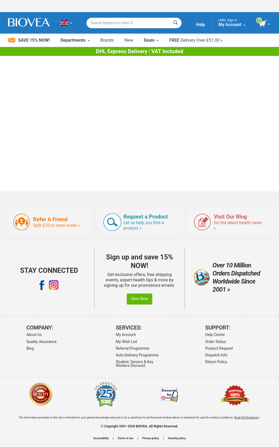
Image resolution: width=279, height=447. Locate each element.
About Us (34, 334)
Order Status (215, 341)
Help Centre (215, 334)
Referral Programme (132, 348)
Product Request (219, 348)
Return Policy (216, 362)
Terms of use (125, 438)
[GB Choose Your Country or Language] (66, 22)
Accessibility (100, 438)
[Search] (175, 23)
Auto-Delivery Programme (137, 355)
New (129, 40)
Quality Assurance (41, 341)
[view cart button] (265, 23)
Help (200, 24)
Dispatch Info (216, 355)
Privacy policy (150, 438)
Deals (151, 40)
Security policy (177, 438)
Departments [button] (74, 40)
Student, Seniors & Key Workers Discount (134, 364)
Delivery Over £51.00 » (195, 40)
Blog (30, 348)
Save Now (139, 298)
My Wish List (126, 341)
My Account (126, 334)
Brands (107, 40)
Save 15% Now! (29, 40)
